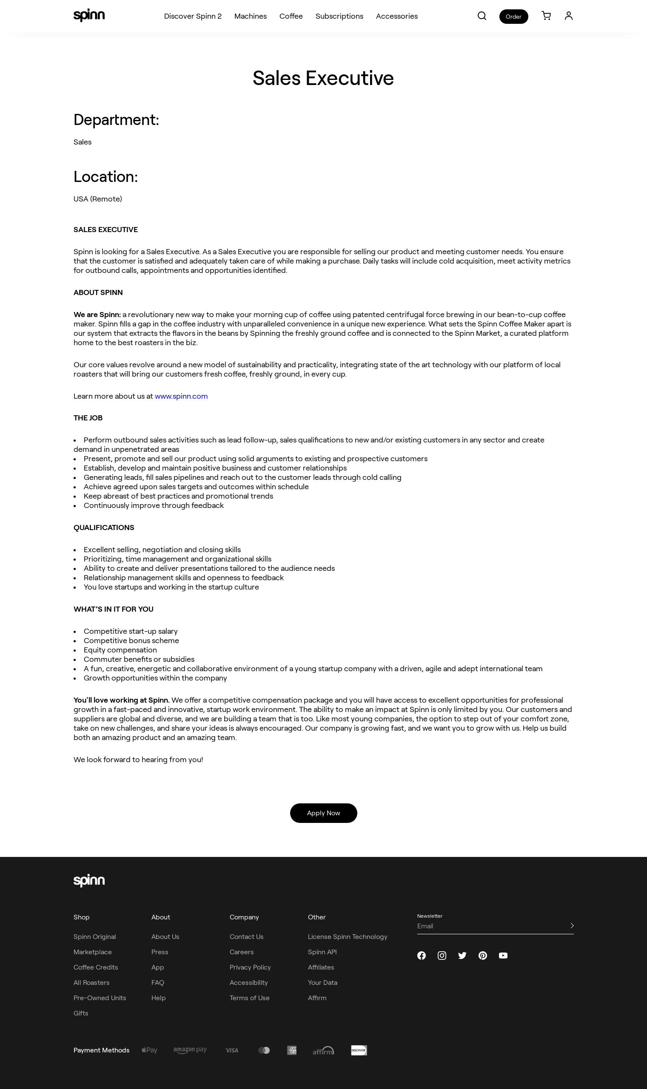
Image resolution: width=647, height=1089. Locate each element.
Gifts (81, 1013)
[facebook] (421, 955)
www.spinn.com (181, 396)
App (157, 967)
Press (159, 952)
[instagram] (442, 955)
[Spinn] (89, 16)
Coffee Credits (96, 967)
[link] (546, 16)
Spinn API (322, 952)
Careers (242, 952)
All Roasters (92, 982)
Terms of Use (250, 997)
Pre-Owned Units (100, 997)
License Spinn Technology (348, 936)
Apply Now (323, 813)
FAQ (157, 982)
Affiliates (321, 967)
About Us (165, 936)
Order (514, 16)
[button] (482, 15)
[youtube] (503, 955)
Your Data (322, 982)
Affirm (317, 997)
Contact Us (247, 936)
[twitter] (462, 955)
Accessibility (249, 982)
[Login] (569, 16)
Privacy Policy (250, 967)
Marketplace (93, 952)
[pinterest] (483, 955)
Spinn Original (95, 936)
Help (158, 997)
